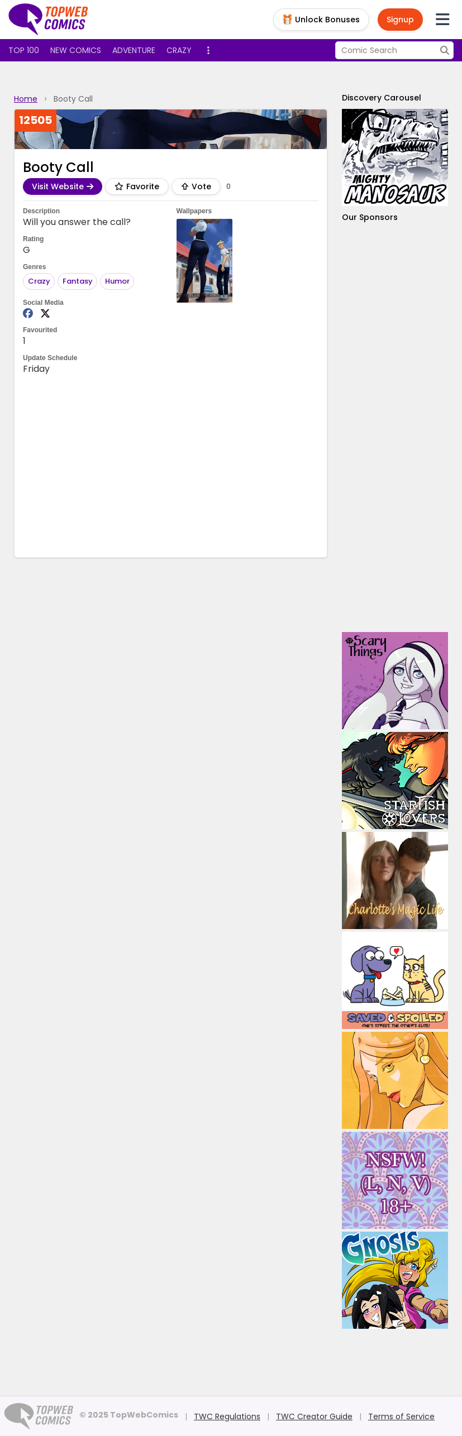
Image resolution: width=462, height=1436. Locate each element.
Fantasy (78, 281)
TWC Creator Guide (314, 1416)
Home (25, 98)
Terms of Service (401, 1416)
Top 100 (23, 50)
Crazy (179, 50)
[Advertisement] (226, 465)
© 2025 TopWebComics (128, 1414)
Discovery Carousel (381, 97)
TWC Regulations (227, 1416)
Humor (117, 281)
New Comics (75, 50)
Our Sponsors (370, 217)
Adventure (133, 50)
